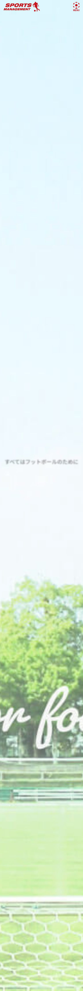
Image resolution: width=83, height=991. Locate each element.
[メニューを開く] (76, 5)
